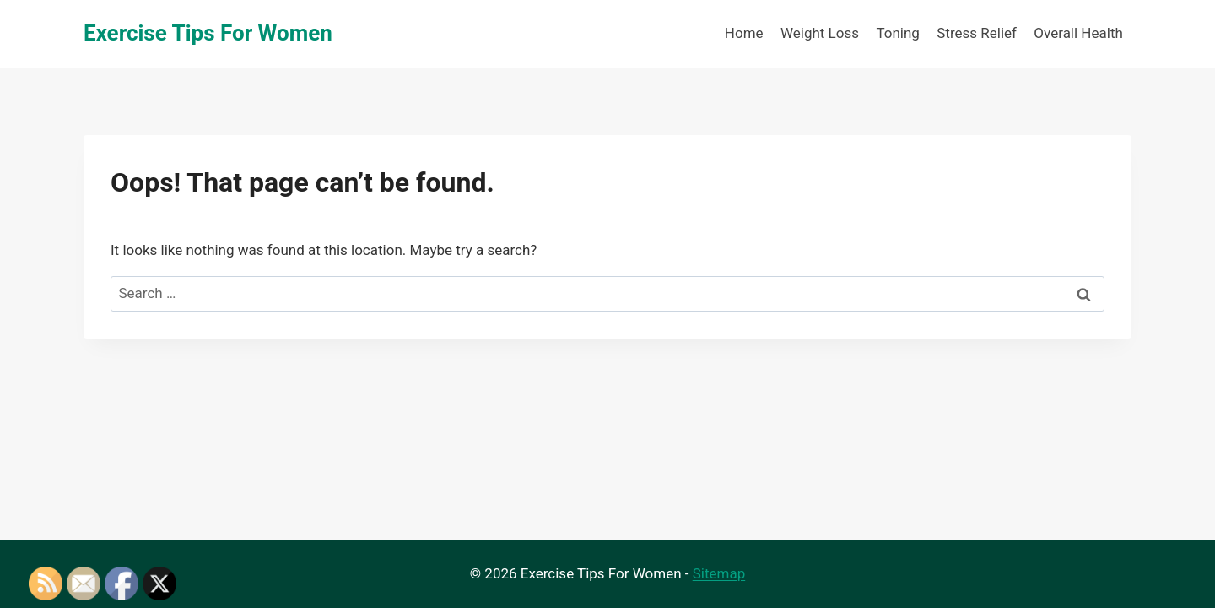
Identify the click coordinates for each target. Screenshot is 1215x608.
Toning (897, 32)
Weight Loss (819, 32)
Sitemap (719, 573)
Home (744, 32)
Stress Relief (977, 32)
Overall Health (1078, 32)
